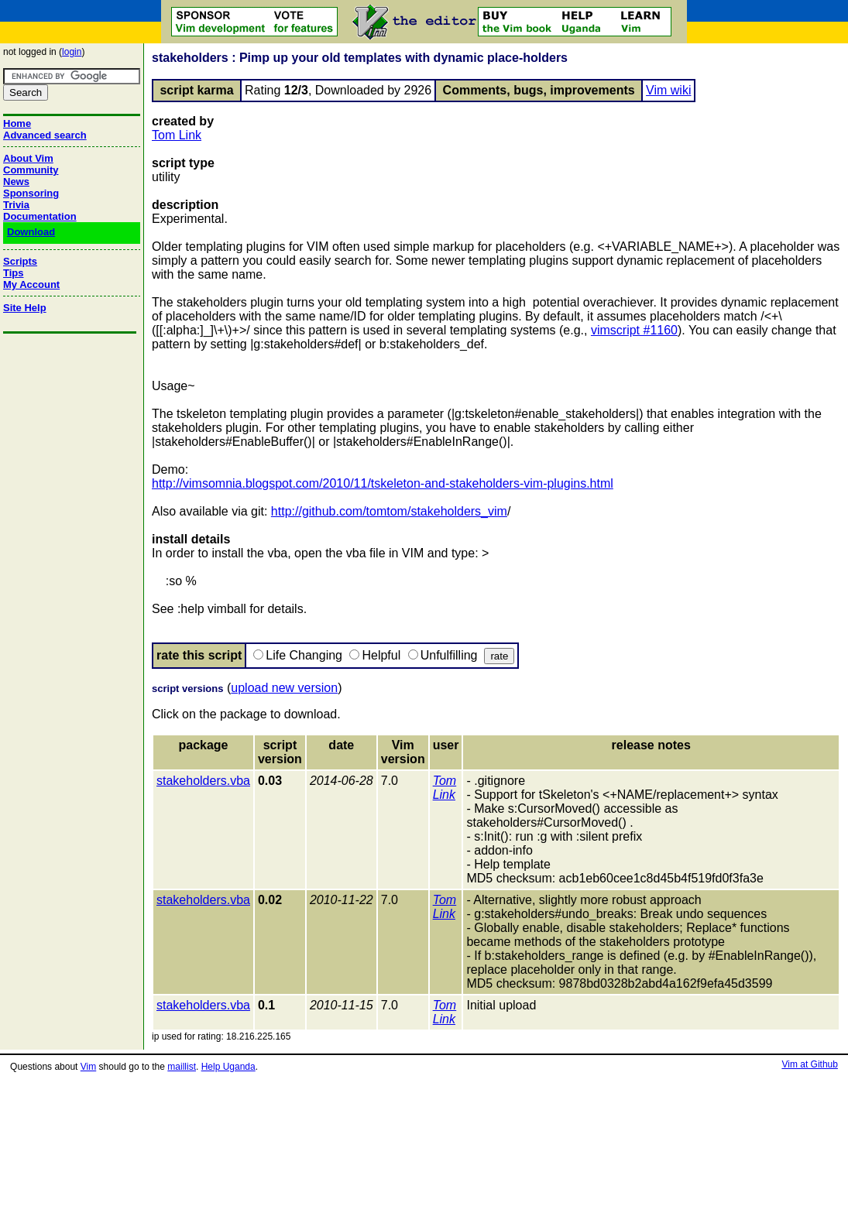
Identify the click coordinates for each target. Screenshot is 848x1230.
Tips (13, 273)
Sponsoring (31, 193)
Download (31, 232)
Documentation (40, 216)
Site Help (24, 307)
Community (31, 170)
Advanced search (45, 135)
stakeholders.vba (203, 780)
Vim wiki (668, 90)
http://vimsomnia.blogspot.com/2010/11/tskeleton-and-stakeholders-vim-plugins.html (382, 483)
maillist (181, 1066)
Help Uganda (228, 1066)
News (16, 181)
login (71, 51)
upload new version (284, 687)
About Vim (28, 158)
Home (17, 123)
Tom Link (176, 135)
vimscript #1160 (634, 330)
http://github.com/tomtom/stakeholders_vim (389, 511)
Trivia (16, 205)
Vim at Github (809, 1064)
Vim (88, 1066)
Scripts (20, 261)
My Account (31, 284)
